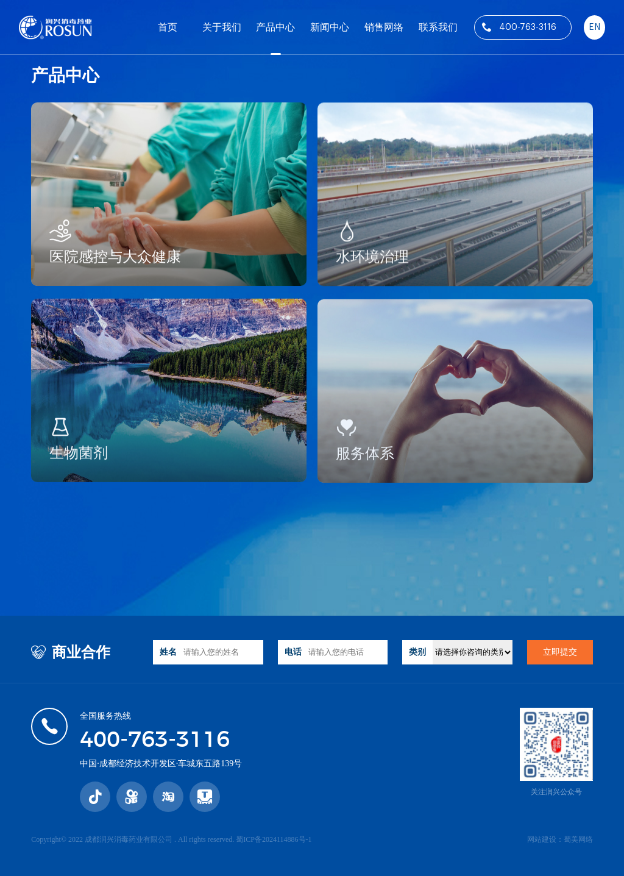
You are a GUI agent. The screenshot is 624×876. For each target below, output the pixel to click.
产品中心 (275, 27)
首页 (167, 27)
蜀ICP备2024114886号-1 (273, 839)
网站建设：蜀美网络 (560, 839)
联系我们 (438, 27)
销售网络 (383, 27)
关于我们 (221, 27)
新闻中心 (329, 27)
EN (594, 27)
